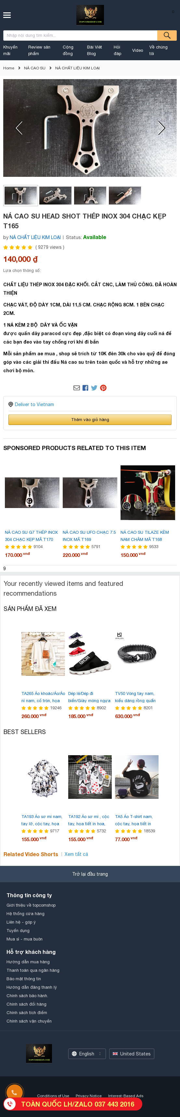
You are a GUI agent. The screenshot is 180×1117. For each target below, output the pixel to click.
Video (137, 50)
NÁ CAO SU (34, 68)
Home (8, 68)
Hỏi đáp (117, 50)
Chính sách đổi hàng (26, 1004)
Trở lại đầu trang (90, 874)
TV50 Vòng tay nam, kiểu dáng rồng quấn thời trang (135, 700)
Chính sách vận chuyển (29, 1021)
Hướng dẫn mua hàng (28, 961)
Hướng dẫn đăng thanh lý (31, 987)
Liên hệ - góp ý (21, 922)
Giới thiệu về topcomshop (31, 905)
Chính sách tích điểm (26, 1012)
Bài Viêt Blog (94, 50)
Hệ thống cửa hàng (25, 913)
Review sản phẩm (39, 50)
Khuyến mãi (10, 50)
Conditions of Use (53, 1096)
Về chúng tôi (158, 50)
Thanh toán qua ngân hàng (32, 970)
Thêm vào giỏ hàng (90, 419)
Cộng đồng (68, 50)
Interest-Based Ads (125, 1096)
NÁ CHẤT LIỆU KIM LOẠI (77, 68)
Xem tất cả (76, 854)
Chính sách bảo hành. (27, 995)
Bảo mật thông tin (23, 978)
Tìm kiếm (167, 35)
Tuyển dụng (18, 930)
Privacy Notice (89, 1096)
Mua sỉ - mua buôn (24, 939)
